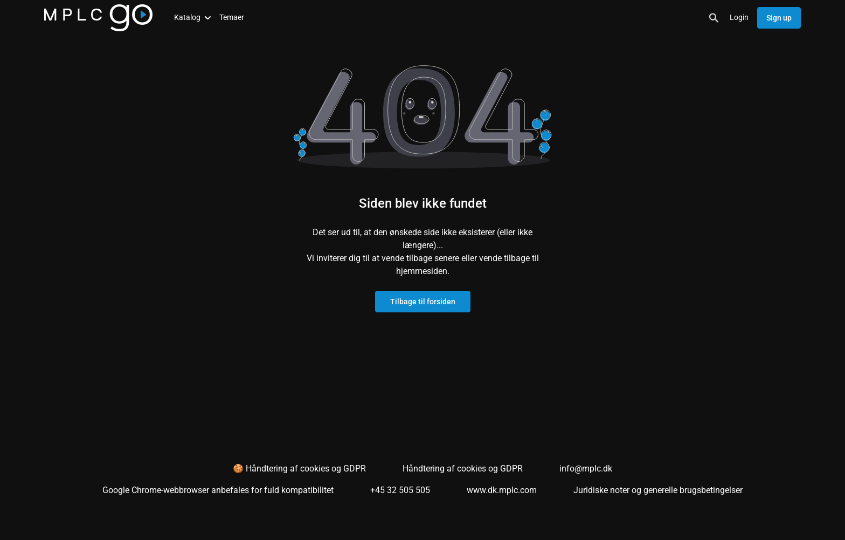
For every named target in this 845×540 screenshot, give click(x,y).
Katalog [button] (192, 17)
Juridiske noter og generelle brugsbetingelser (658, 490)
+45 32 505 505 (400, 490)
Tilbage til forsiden (422, 301)
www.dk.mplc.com (502, 490)
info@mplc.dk (585, 468)
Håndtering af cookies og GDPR (463, 468)
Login (739, 17)
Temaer (231, 17)
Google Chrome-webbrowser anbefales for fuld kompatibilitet (218, 490)
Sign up (779, 17)
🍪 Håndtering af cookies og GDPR (299, 468)
